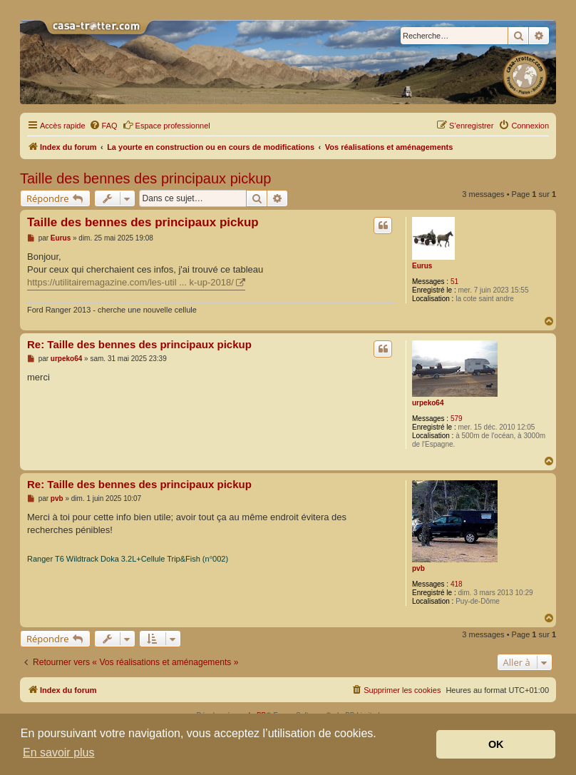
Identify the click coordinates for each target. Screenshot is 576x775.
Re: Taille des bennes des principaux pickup (139, 344)
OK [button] (496, 744)
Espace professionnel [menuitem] (166, 125)
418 (457, 584)
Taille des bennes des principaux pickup (145, 178)
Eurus (422, 266)
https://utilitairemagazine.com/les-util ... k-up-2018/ (130, 282)
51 (454, 281)
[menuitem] (103, 125)
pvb (418, 568)
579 (457, 418)
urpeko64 (427, 403)
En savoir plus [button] (59, 752)
